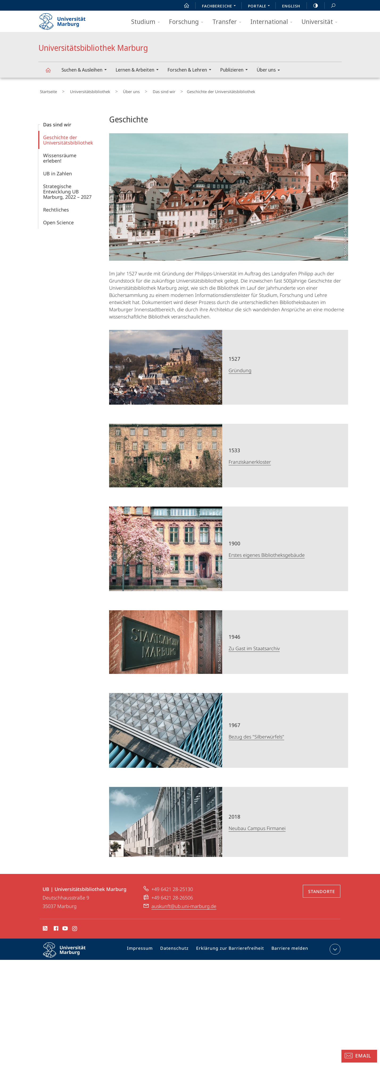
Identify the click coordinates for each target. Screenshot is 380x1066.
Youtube (64, 926)
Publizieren (235, 70)
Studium (147, 22)
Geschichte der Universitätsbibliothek (68, 137)
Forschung (188, 22)
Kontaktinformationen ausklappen (334, 946)
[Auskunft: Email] (359, 1056)
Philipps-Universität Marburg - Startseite (67, 20)
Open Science (58, 219)
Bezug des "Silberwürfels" (256, 733)
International (273, 22)
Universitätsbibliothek (82, 90)
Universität (321, 22)
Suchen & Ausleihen (85, 70)
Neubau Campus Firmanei (257, 825)
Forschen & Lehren (191, 70)
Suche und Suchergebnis (330, 6)
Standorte (321, 888)
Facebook (55, 926)
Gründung (240, 367)
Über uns (270, 71)
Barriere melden (287, 947)
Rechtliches (56, 206)
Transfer (228, 22)
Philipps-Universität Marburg (69, 951)
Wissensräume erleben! (59, 155)
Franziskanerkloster (250, 458)
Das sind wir (144, 90)
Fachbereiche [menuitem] (220, 6)
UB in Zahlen (57, 170)
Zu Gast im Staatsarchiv (254, 645)
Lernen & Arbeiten (138, 70)
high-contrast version (313, 6)
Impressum (147, 947)
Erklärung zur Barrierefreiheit (231, 947)
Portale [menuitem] (260, 6)
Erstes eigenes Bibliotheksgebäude (267, 552)
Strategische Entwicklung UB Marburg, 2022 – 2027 (67, 188)
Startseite (46, 90)
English (291, 6)
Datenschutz (179, 947)
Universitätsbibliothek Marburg (51, 72)
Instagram (75, 926)
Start (183, 6)
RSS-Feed (44, 926)
